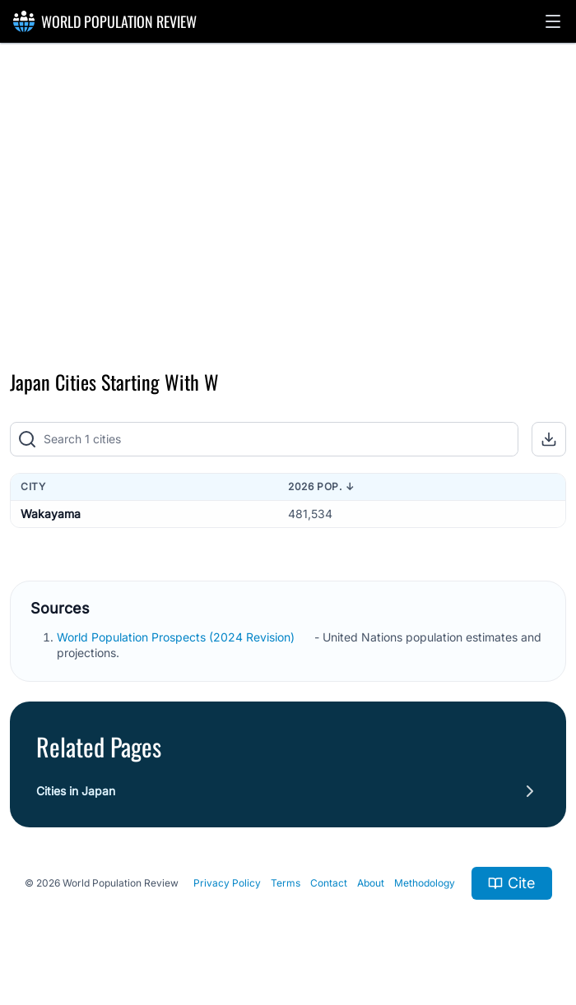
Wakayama (51, 514)
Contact (328, 883)
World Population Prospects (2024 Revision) (177, 637)
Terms (285, 883)
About (370, 883)
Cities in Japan (75, 791)
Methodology (424, 883)
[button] (553, 21)
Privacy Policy (227, 883)
